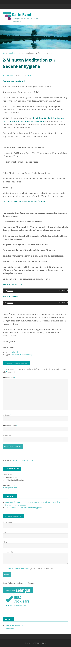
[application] (35, 290)
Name (8, 415)
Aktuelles (15, 352)
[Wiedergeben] (4, 290)
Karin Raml (21, 14)
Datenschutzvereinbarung (18, 568)
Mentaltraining (26, 355)
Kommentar (10, 377)
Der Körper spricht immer (23, 460)
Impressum (9, 628)
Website (8, 436)
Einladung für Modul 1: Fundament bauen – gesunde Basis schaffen (32, 502)
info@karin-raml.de (12, 488)
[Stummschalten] (6, 290)
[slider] (35, 288)
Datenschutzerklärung (14, 625)
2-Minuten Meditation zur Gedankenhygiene (23, 507)
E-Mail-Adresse (11, 425)
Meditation (15, 355)
